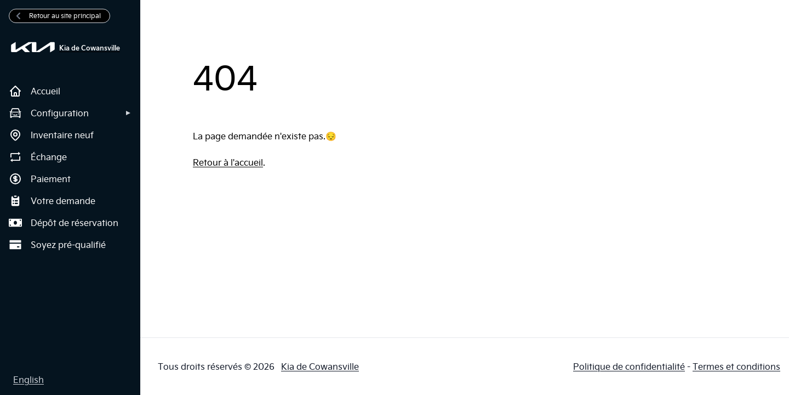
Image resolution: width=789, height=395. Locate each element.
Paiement (40, 178)
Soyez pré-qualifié (57, 244)
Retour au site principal (57, 15)
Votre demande (52, 200)
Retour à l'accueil (228, 162)
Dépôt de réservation (63, 222)
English (28, 380)
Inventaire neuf (51, 135)
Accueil (34, 91)
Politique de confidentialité (629, 366)
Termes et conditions (736, 366)
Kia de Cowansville (320, 366)
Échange (38, 156)
